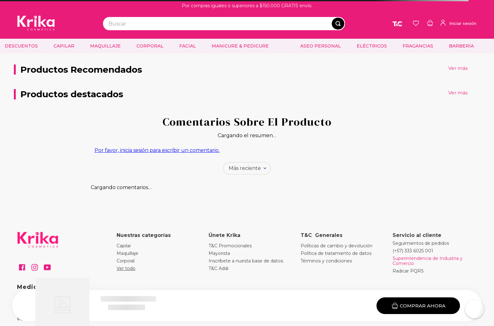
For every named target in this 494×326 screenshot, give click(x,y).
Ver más (458, 68)
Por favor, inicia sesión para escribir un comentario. (157, 150)
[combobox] (224, 23)
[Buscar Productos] (338, 23)
